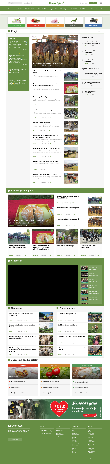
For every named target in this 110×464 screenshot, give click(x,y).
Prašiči (73, 13)
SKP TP (73, 451)
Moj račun (74, 439)
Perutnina (65, 13)
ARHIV (99, 31)
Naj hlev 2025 (42, 9)
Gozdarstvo (90, 452)
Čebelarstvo (73, 9)
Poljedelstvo (53, 9)
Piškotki (73, 450)
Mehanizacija (91, 444)
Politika (82, 9)
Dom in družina (91, 448)
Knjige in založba (59, 430)
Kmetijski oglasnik (60, 434)
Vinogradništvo (91, 447)
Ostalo (58, 13)
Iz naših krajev (91, 450)
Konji (51, 13)
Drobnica (37, 13)
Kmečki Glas (74, 433)
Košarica (74, 432)
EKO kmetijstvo (91, 451)
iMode (100, 458)
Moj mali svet (59, 432)
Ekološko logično (30, 9)
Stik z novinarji (75, 441)
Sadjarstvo (90, 443)
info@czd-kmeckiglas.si (45, 433)
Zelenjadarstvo (91, 441)
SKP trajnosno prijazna (77, 443)
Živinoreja (63, 9)
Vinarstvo (90, 446)
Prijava (83, 3)
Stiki (73, 444)
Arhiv (73, 430)
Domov (19, 9)
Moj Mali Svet (75, 436)
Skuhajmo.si (58, 433)
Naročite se (93, 3)
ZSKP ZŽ (74, 452)
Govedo (45, 13)
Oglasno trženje (75, 446)
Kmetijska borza (59, 436)
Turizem (90, 9)
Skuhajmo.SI (74, 437)
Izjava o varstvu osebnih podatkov (77, 447)
